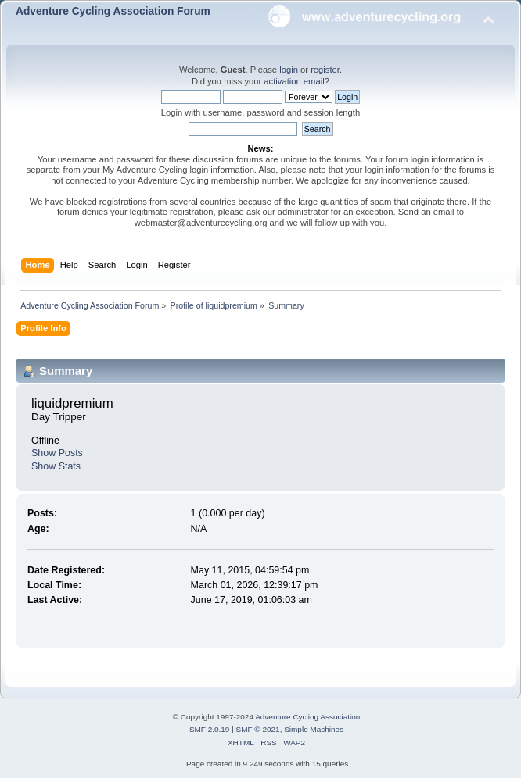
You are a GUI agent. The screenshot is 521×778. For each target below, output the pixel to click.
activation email (294, 81)
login (288, 69)
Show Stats (56, 466)
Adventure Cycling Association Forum (113, 11)
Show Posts (57, 453)
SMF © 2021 (258, 729)
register (325, 69)
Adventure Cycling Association (307, 716)
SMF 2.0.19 (209, 729)
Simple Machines (313, 729)
